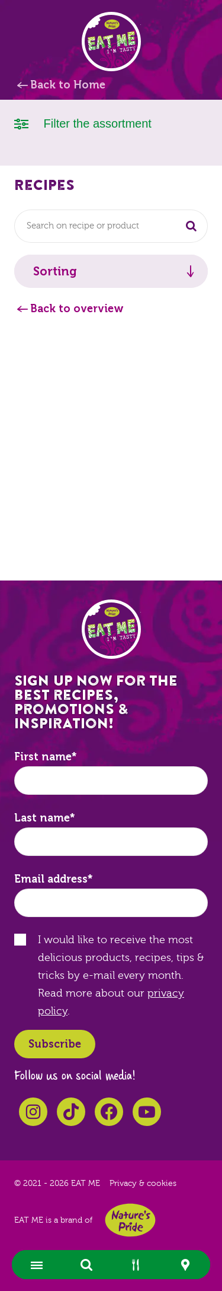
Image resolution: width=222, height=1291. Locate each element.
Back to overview (77, 308)
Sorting (55, 271)
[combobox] (111, 226)
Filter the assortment (83, 123)
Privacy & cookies (143, 1183)
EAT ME (111, 41)
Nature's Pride (130, 1220)
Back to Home (67, 84)
